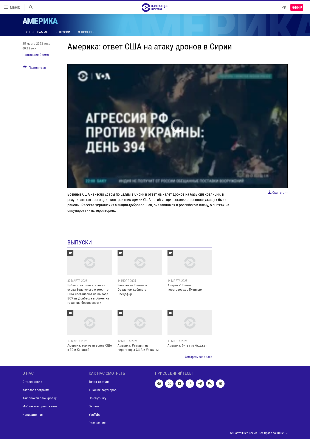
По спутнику (97, 398)
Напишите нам (32, 415)
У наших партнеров (102, 390)
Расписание (97, 423)
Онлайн (94, 406)
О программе (37, 32)
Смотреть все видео (198, 357)
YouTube (95, 415)
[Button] (34, 68)
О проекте (86, 32)
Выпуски (63, 32)
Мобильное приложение (39, 406)
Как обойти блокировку (39, 398)
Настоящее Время (35, 55)
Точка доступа (99, 382)
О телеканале (32, 382)
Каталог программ (35, 390)
